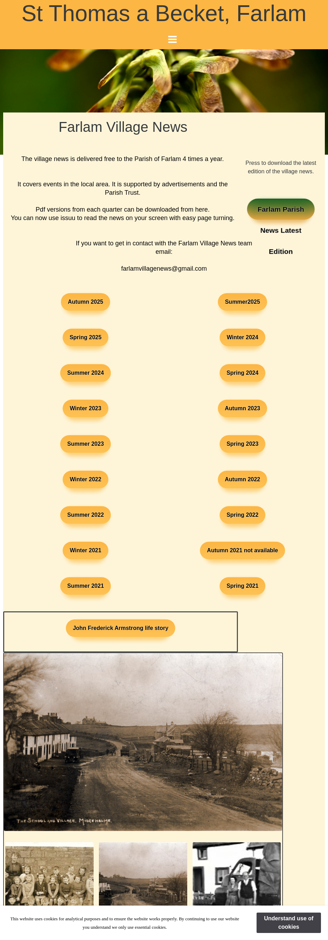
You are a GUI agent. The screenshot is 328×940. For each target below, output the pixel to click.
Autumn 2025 (85, 302)
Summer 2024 (85, 373)
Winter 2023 (85, 408)
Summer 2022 (85, 515)
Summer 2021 (85, 586)
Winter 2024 (242, 337)
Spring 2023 (243, 444)
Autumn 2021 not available (242, 550)
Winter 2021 (85, 550)
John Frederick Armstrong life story (120, 628)
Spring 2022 (243, 515)
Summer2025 (242, 302)
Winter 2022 (85, 479)
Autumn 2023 (242, 408)
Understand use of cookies (288, 922)
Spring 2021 (243, 586)
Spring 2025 (86, 337)
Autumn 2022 (242, 479)
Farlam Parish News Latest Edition (281, 212)
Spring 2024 (243, 373)
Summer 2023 (85, 444)
